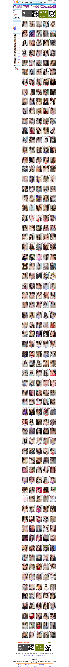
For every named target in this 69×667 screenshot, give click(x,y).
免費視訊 (46, 27)
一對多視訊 (45, 182)
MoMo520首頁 (50, 0)
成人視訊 (15, 30)
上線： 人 (16, 67)
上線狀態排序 (15, 26)
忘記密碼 (19, 18)
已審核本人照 (15, 28)
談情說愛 (15, 29)
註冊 (16, 18)
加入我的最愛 (54, 0)
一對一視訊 (31, 182)
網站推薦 (15, 27)
